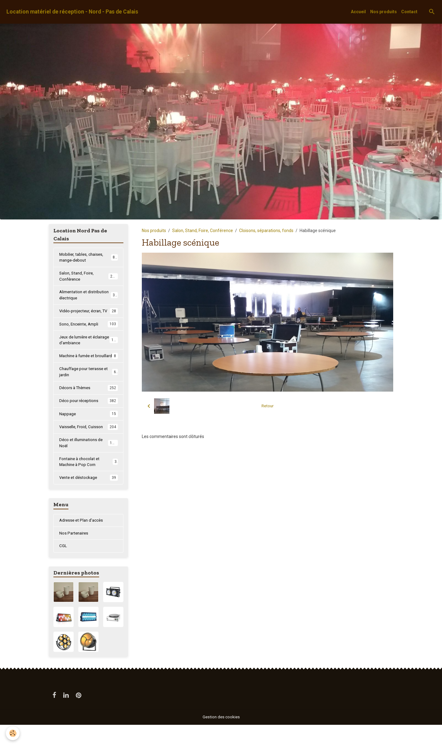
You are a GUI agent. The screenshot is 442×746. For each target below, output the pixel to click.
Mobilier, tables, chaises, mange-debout (88, 257)
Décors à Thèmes (88, 405)
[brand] (72, 11)
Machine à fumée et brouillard (88, 369)
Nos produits (383, 11)
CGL (63, 566)
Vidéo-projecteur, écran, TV (88, 316)
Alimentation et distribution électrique (88, 297)
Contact (409, 11)
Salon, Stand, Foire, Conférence (202, 230)
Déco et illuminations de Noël (88, 461)
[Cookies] (13, 733)
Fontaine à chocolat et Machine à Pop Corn (88, 481)
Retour (267, 406)
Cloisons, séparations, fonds (266, 230)
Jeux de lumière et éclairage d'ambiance (88, 349)
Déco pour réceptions (88, 419)
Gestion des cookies (221, 738)
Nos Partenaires (74, 553)
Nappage (88, 432)
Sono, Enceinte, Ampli (88, 333)
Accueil (358, 11)
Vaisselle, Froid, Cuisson (88, 445)
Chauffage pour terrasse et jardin (88, 389)
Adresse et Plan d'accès (82, 540)
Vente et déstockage (88, 498)
